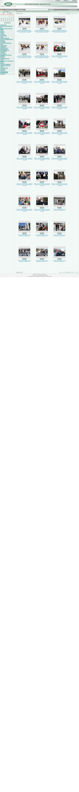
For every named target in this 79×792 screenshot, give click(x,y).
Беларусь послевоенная (6, 26)
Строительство (4, 68)
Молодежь (2, 41)
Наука (1, 44)
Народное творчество (5, 43)
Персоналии (3, 51)
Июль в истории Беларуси (6, 39)
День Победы (3, 35)
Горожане (2, 34)
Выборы (2, 32)
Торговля (2, 69)
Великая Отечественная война (6, 29)
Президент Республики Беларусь (6, 56)
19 (3, 19)
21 (7, 19)
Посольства (3, 53)
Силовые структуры (5, 65)
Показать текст (19, 13)
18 (1, 19)
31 (13, 20)
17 (13, 18)
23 (11, 19)
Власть (2, 30)
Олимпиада (3, 46)
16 (11, 18)
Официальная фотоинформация (4, 50)
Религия (2, 63)
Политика (2, 52)
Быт (1, 27)
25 (1, 20)
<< (59, 13)
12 (3, 18)
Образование (3, 45)
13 (5, 18)
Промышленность (4, 58)
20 (5, 19)
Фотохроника (20, 9)
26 (3, 20)
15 (9, 18)
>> (76, 13)
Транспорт (2, 70)
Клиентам (66, 0)
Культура (2, 40)
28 (7, 20)
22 (9, 19)
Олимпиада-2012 (4, 48)
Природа (2, 57)
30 (11, 20)
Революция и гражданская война (7, 61)
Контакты (74, 0)
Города (2, 33)
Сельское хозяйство (5, 64)
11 (1, 18)
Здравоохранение (4, 38)
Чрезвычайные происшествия (4, 72)
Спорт (1, 66)
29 (9, 20)
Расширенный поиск (72, 9)
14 (7, 18)
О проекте (58, 0)
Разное (2, 59)
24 (13, 19)
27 (5, 20)
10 (13, 17)
